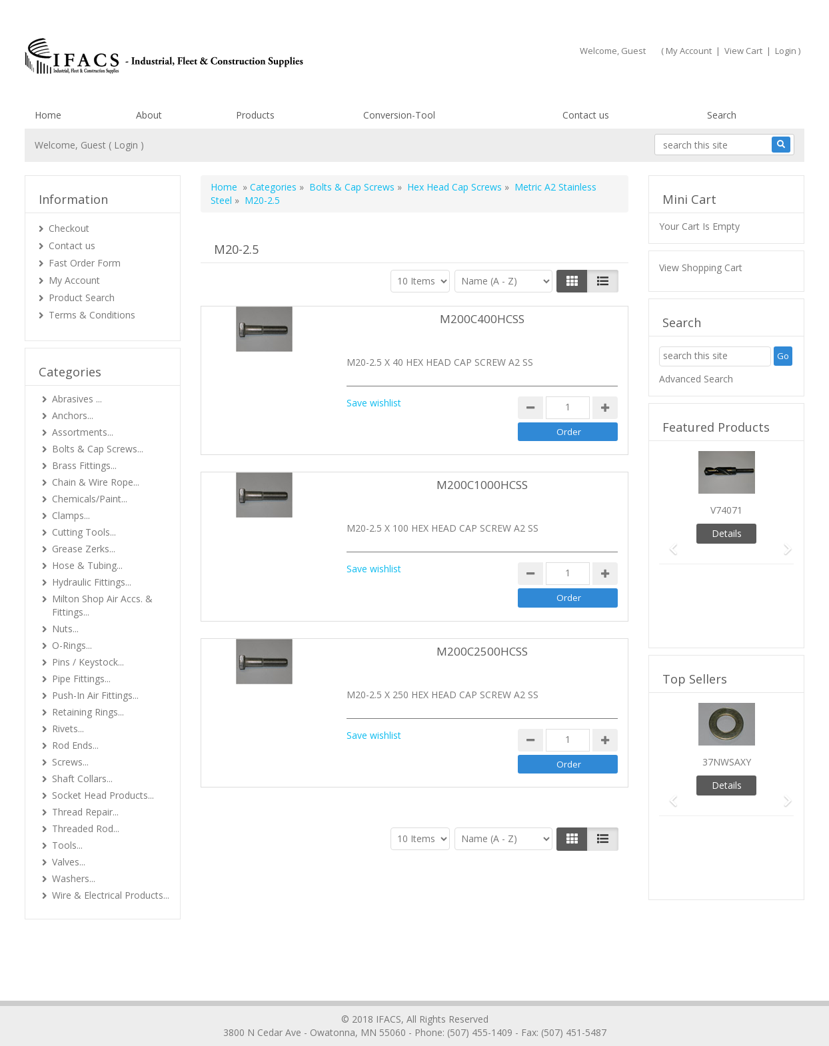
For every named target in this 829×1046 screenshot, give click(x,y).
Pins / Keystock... (88, 662)
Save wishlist (374, 402)
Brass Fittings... (84, 465)
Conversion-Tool (399, 115)
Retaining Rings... (88, 712)
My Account (689, 51)
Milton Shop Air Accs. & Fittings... (102, 605)
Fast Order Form (85, 263)
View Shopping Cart (700, 267)
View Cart (743, 51)
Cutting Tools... (84, 532)
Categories (273, 187)
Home (48, 115)
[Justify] (602, 281)
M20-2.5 (262, 200)
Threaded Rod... (85, 828)
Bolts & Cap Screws (352, 187)
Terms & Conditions (92, 314)
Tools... (67, 845)
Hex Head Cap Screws (455, 187)
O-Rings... (72, 645)
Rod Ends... (75, 745)
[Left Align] (572, 281)
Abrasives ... (77, 398)
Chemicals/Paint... (89, 498)
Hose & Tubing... (87, 565)
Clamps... (71, 515)
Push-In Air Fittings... (95, 695)
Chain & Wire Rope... (95, 482)
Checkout (69, 228)
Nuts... (65, 628)
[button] (669, 543)
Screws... (70, 762)
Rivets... (68, 728)
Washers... (73, 878)
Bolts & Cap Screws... (97, 448)
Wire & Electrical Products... (110, 895)
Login (785, 51)
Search (721, 115)
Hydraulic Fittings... (91, 582)
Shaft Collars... (82, 778)
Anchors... (72, 415)
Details (727, 533)
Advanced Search (696, 378)
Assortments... (82, 432)
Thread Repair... (85, 811)
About (149, 115)
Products (255, 115)
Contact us (585, 115)
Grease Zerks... (83, 548)
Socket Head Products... (103, 795)
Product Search (82, 297)
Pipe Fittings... (81, 678)
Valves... (68, 861)
